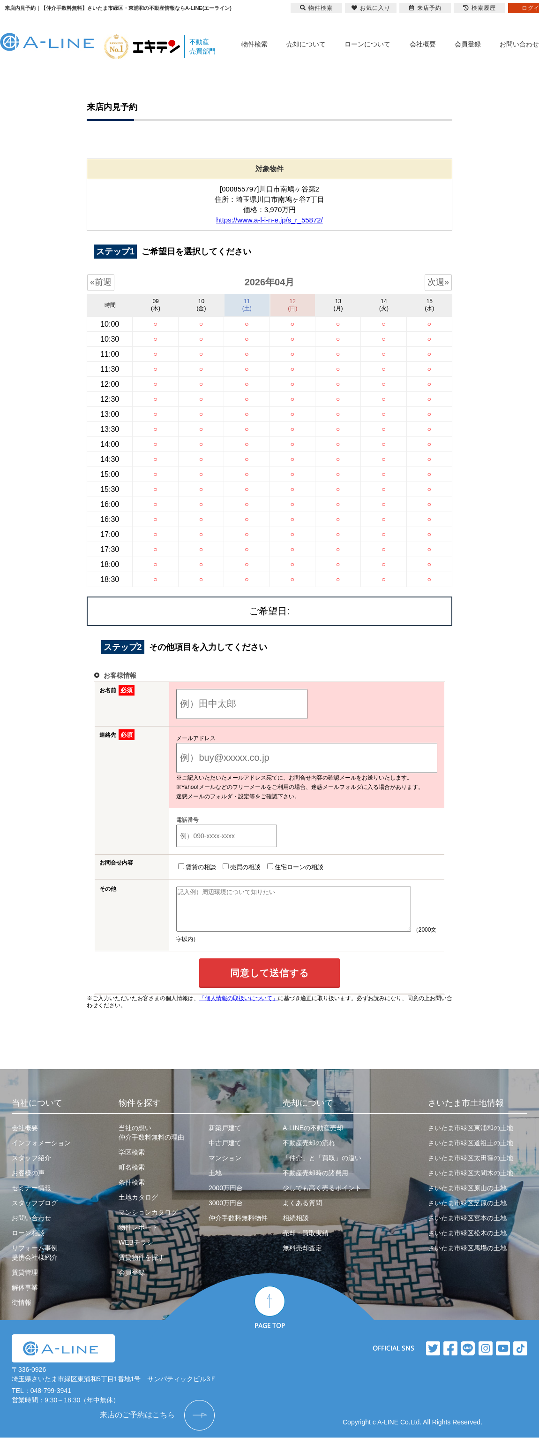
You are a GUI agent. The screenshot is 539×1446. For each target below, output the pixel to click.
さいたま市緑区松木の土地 (467, 1241)
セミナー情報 (31, 1196)
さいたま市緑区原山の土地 (467, 1196)
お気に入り (371, 8)
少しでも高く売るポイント (322, 1196)
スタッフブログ (35, 1211)
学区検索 (132, 1160)
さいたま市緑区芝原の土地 (467, 1211)
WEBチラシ (136, 1251)
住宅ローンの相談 (293, 867)
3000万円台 (226, 1211)
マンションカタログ (148, 1220)
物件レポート (138, 1235)
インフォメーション (41, 1151)
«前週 (101, 282)
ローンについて (367, 44)
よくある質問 (302, 1211)
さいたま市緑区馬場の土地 (467, 1256)
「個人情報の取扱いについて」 (238, 1006)
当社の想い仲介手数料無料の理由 (151, 1140)
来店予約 (425, 8)
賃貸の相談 (195, 867)
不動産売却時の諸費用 (315, 1181)
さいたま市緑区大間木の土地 (470, 1181)
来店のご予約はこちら (137, 1423)
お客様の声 (28, 1181)
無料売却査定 (302, 1256)
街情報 (21, 1311)
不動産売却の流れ (309, 1151)
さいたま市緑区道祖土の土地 (470, 1151)
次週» (438, 282)
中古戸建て (225, 1151)
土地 (215, 1181)
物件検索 (254, 44)
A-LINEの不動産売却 (313, 1136)
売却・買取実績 (306, 1241)
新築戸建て (225, 1136)
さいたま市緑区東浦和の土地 (470, 1136)
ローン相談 (28, 1241)
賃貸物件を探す (142, 1266)
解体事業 (25, 1296)
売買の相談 (240, 867)
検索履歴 (479, 8)
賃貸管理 (25, 1281)
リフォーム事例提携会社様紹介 (35, 1261)
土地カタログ (138, 1205)
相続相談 (296, 1226)
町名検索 (132, 1175)
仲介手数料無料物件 (238, 1226)
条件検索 (132, 1190)
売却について (306, 44)
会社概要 (423, 44)
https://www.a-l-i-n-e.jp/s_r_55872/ (269, 220)
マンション (225, 1166)
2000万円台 (226, 1196)
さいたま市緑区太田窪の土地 (470, 1166)
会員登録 (468, 44)
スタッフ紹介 (31, 1166)
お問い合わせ (519, 44)
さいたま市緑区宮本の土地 (467, 1226)
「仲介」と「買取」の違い (322, 1166)
